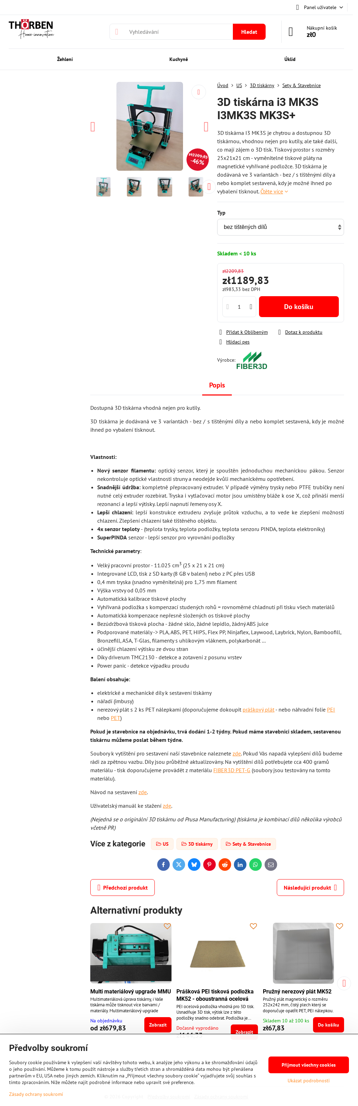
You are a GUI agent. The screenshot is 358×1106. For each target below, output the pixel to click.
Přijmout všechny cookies (309, 1065)
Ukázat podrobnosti (309, 1080)
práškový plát (258, 709)
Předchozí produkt (122, 887)
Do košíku (298, 306)
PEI (331, 709)
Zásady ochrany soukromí (36, 1094)
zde (237, 753)
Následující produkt (310, 887)
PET (115, 717)
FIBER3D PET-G (231, 770)
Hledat (249, 31)
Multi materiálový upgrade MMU (130, 991)
